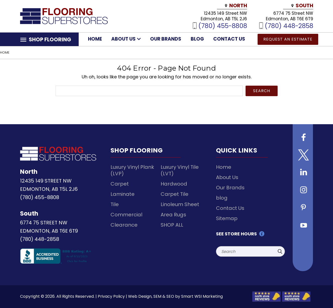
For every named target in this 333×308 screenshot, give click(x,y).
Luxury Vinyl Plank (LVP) (132, 170)
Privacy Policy (111, 296)
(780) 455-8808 (222, 26)
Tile (114, 204)
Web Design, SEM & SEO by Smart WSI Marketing (175, 296)
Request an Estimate (287, 39)
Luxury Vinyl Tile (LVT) (180, 170)
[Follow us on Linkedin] (303, 173)
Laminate (122, 194)
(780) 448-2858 (289, 26)
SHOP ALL (172, 224)
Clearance (124, 224)
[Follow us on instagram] (303, 190)
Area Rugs (173, 214)
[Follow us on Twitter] (303, 155)
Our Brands (165, 39)
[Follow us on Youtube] (303, 225)
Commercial (126, 214)
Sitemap (227, 218)
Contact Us (229, 39)
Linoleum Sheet (180, 204)
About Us (126, 39)
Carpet (119, 183)
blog (197, 39)
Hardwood (174, 183)
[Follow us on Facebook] (303, 138)
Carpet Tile (174, 194)
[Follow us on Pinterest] (303, 208)
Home (95, 39)
